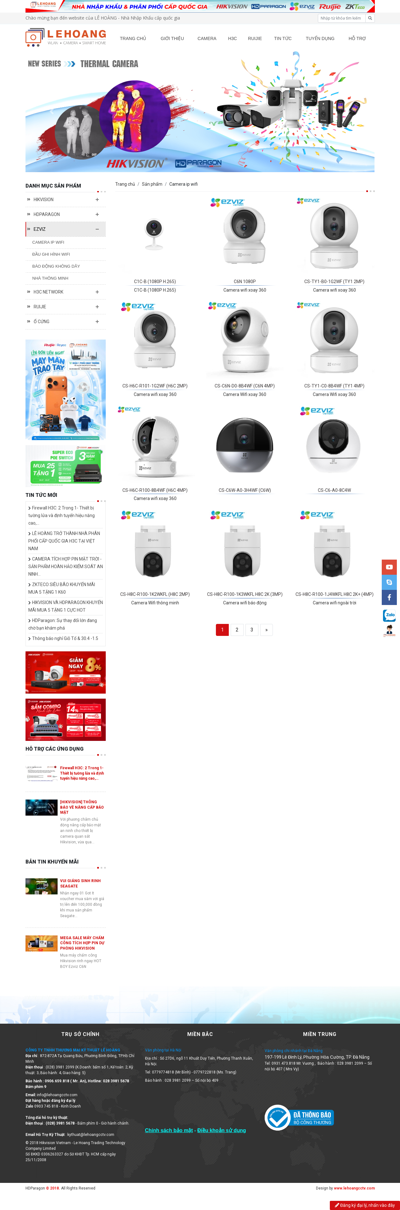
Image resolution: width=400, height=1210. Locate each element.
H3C (232, 38)
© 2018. (52, 1188)
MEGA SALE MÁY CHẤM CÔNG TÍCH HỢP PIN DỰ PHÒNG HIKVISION (82, 943)
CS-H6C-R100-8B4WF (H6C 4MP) (155, 490)
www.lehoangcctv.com (354, 1188)
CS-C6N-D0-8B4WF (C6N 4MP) (245, 385)
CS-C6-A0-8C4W (334, 490)
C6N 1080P (245, 281)
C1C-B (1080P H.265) (155, 281)
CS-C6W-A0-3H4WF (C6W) (245, 490)
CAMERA (207, 38)
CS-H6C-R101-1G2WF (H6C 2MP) (155, 385)
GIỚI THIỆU (172, 38)
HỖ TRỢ (357, 38)
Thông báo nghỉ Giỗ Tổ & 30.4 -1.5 (65, 638)
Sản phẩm (152, 184)
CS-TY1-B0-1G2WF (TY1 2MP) (334, 281)
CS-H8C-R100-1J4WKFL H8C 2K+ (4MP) (335, 594)
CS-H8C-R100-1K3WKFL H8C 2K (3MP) (245, 594)
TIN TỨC (283, 38)
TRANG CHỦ (133, 38)
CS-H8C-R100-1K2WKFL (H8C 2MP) (155, 594)
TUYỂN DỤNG (320, 38)
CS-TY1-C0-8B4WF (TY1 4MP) (334, 385)
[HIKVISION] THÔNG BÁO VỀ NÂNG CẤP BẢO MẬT (82, 807)
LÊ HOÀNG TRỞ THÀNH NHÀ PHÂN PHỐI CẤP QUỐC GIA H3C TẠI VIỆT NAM (64, 541)
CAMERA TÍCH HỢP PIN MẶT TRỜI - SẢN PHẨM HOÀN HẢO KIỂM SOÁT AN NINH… (65, 566)
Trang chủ (125, 184)
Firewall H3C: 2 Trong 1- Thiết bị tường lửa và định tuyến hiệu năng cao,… (61, 515)
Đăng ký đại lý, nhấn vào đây (365, 1205)
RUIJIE (255, 38)
